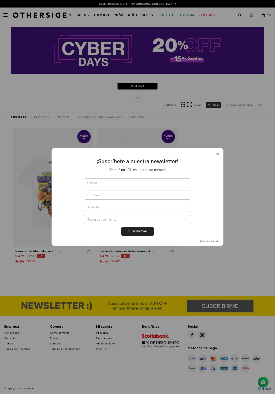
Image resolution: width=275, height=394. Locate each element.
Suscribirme (137, 231)
